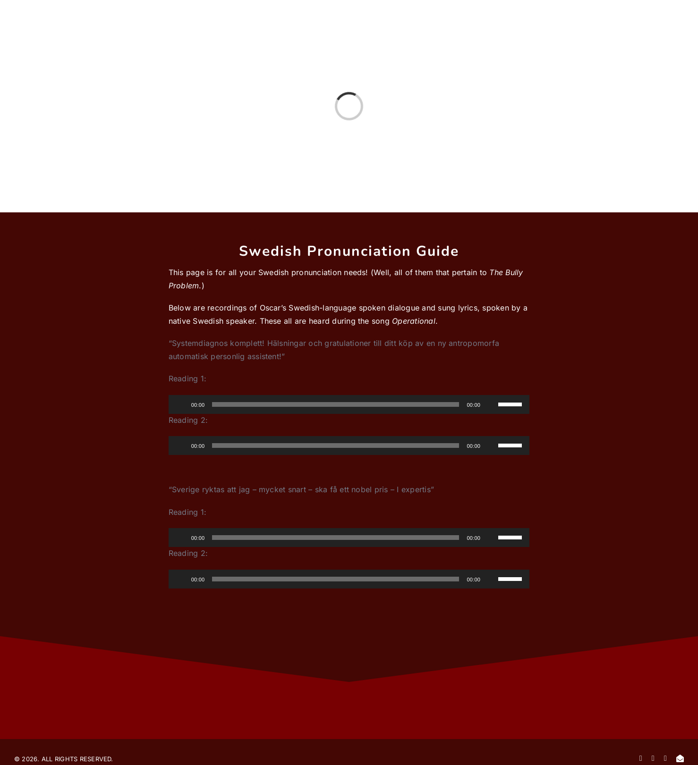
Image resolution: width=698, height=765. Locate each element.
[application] (349, 404)
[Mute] (490, 404)
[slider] (335, 404)
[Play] (181, 404)
